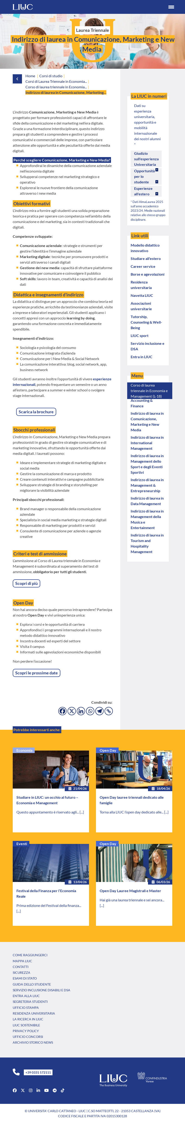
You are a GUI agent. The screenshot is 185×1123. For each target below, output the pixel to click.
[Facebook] (62, 711)
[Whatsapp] (90, 711)
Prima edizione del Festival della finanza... (48, 905)
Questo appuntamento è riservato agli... (48, 812)
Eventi (21, 843)
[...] (82, 812)
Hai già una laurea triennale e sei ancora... (132, 900)
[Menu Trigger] (171, 6)
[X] (72, 711)
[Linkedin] (81, 711)
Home (30, 76)
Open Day (108, 750)
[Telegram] (99, 711)
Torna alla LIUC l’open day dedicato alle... (132, 812)
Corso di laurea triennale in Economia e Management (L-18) (149, 390)
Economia (24, 750)
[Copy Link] (109, 711)
